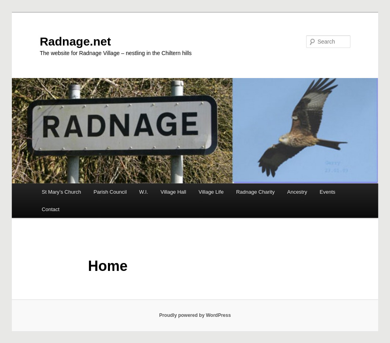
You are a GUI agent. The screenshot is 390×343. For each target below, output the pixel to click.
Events (327, 192)
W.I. (143, 192)
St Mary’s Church (61, 192)
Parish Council (110, 192)
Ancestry (297, 192)
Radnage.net (75, 41)
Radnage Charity (255, 192)
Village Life (211, 192)
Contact (51, 209)
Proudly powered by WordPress (195, 315)
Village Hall (173, 192)
